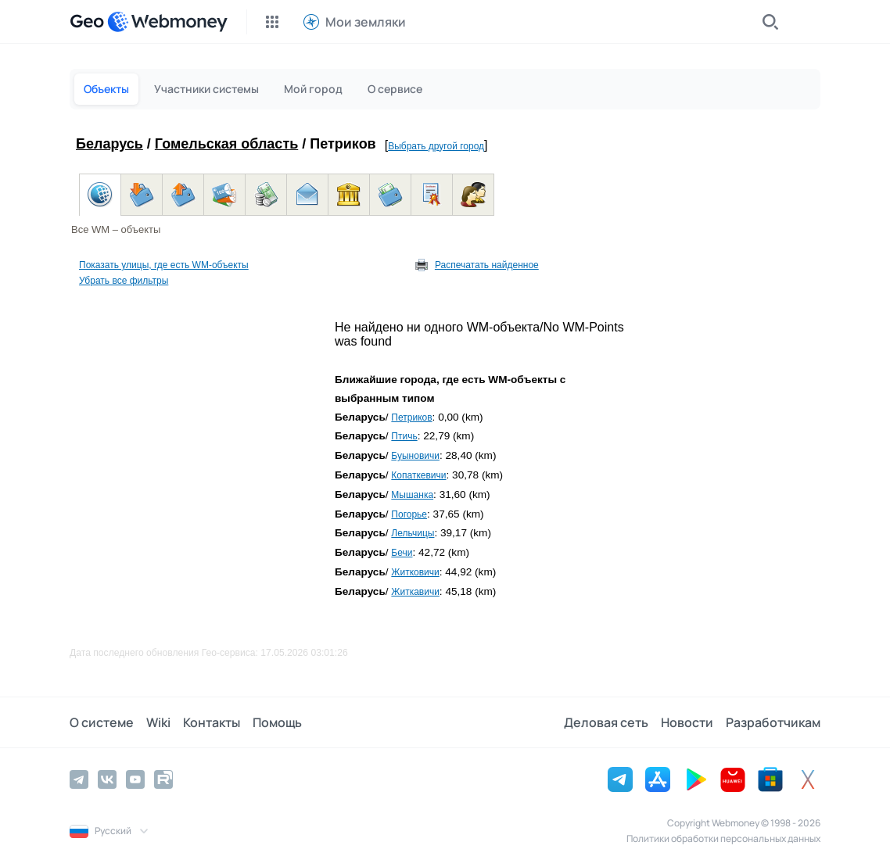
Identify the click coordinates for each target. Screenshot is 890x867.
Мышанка (412, 494)
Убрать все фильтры (123, 280)
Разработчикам (773, 722)
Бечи (401, 552)
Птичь (404, 436)
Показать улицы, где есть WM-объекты (164, 265)
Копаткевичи (418, 475)
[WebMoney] (167, 22)
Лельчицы (412, 533)
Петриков (411, 417)
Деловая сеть (606, 722)
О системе (102, 722)
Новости (687, 722)
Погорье (409, 514)
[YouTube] (135, 779)
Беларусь (109, 144)
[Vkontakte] (107, 779)
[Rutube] (163, 779)
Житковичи (415, 572)
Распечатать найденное (487, 265)
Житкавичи (415, 591)
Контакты (211, 722)
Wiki (158, 722)
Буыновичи (415, 455)
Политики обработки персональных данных (723, 838)
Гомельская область (226, 144)
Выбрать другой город (436, 146)
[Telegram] (79, 779)
